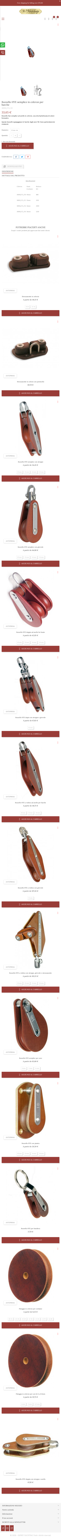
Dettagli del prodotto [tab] (13, 175)
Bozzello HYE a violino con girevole (30, 888)
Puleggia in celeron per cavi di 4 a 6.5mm (30, 1394)
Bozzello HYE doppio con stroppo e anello (30, 1479)
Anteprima (10, 291)
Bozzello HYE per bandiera (30, 1228)
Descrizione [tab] (8, 171)
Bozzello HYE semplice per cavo (30, 1058)
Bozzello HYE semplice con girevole (30, 547)
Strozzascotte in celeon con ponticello (30, 382)
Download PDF (12, 166)
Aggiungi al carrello (17, 145)
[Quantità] (11, 135)
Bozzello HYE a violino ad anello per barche (30, 803)
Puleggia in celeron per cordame (30, 1309)
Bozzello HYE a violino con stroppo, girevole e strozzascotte (30, 973)
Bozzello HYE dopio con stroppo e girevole (30, 717)
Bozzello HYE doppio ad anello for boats (30, 632)
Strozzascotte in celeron (30, 297)
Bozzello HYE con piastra (30, 1143)
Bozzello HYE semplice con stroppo (30, 462)
